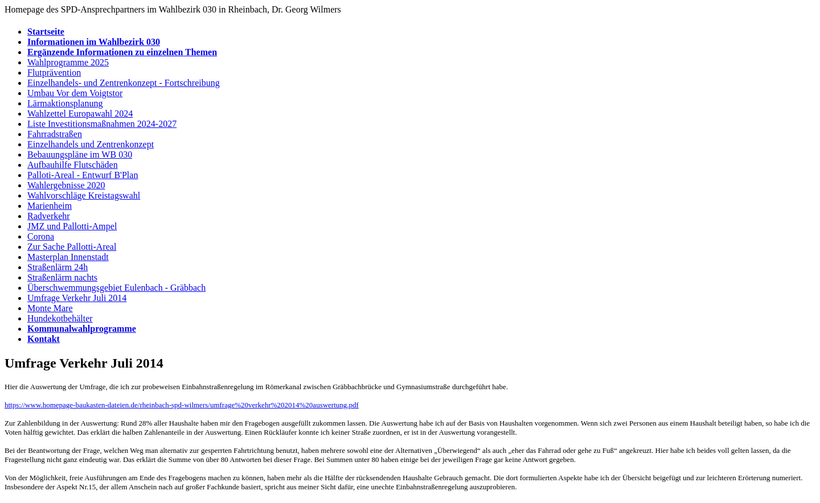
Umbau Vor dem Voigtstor (74, 93)
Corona (40, 236)
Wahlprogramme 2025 (68, 62)
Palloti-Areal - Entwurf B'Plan (82, 175)
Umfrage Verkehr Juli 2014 (76, 298)
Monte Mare (50, 308)
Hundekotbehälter (60, 318)
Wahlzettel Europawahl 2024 (80, 113)
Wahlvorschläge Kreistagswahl (83, 195)
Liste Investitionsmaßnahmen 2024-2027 (102, 124)
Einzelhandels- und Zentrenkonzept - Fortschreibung (123, 83)
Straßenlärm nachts (62, 277)
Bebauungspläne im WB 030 (79, 154)
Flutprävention (54, 72)
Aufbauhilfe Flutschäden (72, 165)
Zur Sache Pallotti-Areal (71, 247)
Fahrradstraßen (54, 134)
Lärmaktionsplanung (64, 103)
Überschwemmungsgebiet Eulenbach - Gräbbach (116, 287)
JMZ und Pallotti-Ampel (72, 226)
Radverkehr (48, 216)
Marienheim (49, 206)
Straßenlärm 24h (57, 267)
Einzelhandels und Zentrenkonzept (90, 144)
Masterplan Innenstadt (68, 257)
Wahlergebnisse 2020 (66, 185)
